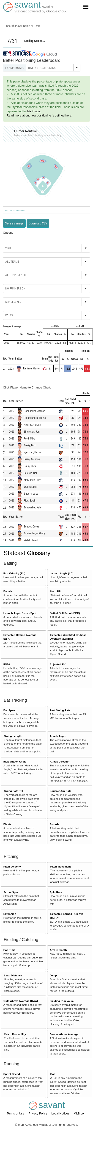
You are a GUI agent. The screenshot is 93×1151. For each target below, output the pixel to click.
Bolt (53, 1073)
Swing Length (13, 735)
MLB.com (80, 1113)
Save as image (14, 223)
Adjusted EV (58, 664)
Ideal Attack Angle (14, 761)
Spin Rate (56, 892)
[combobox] (46, 25)
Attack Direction (60, 761)
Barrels (8, 591)
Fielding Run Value (62, 1000)
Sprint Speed (11, 1073)
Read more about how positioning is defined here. (39, 115)
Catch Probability (15, 1034)
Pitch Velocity (12, 866)
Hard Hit (55, 591)
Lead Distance (13, 975)
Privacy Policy (38, 1113)
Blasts (7, 824)
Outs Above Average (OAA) (20, 1000)
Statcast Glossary (27, 553)
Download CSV (38, 223)
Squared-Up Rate (60, 790)
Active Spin (10, 892)
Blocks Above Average (64, 1034)
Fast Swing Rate (60, 710)
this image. (34, 111)
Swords (54, 824)
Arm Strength (58, 949)
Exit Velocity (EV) (14, 573)
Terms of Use (16, 1113)
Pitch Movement (60, 866)
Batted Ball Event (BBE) (65, 613)
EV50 (6, 664)
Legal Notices (60, 1113)
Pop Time (9, 949)
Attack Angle (58, 735)
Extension (9, 913)
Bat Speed (9, 710)
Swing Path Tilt (13, 790)
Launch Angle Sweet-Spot (19, 613)
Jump (53, 975)
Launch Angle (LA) (61, 573)
